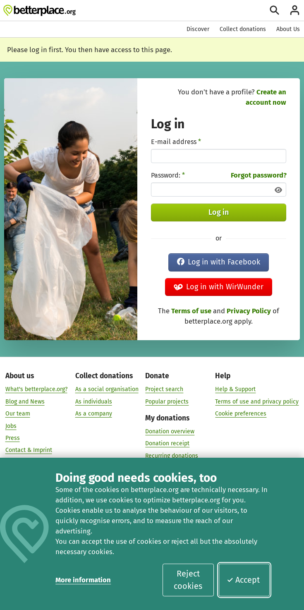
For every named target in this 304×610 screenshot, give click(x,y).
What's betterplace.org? (36, 389)
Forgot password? (259, 175)
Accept (243, 580)
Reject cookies (188, 580)
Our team (17, 414)
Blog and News (25, 401)
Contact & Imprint (28, 450)
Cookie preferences (240, 414)
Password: (168, 175)
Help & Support (235, 389)
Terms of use (191, 311)
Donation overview (169, 431)
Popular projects (167, 401)
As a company (93, 414)
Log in (218, 212)
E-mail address (176, 142)
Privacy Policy (249, 311)
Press (12, 438)
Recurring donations (171, 455)
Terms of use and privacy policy (257, 401)
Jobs (11, 426)
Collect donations (243, 29)
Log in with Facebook (218, 262)
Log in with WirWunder (218, 286)
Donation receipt (167, 443)
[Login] (295, 10)
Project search (164, 389)
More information (83, 580)
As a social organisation (107, 389)
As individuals (93, 401)
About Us (288, 29)
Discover (198, 29)
